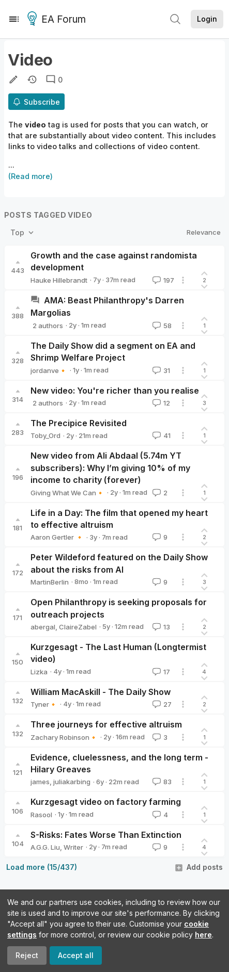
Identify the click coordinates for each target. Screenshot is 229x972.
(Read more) (30, 176)
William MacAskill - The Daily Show (100, 692)
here (203, 934)
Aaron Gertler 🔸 (57, 537)
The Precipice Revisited (78, 423)
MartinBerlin (49, 582)
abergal (42, 627)
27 (161, 704)
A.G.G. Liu (45, 847)
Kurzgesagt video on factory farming (105, 802)
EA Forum (58, 19)
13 (160, 626)
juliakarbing (71, 781)
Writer (73, 847)
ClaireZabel (78, 627)
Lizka (39, 672)
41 (160, 435)
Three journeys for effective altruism (106, 724)
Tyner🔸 (43, 704)
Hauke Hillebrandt (58, 280)
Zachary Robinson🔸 (64, 737)
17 (160, 671)
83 (161, 781)
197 (162, 280)
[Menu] (14, 19)
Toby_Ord (45, 435)
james (40, 781)
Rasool (41, 815)
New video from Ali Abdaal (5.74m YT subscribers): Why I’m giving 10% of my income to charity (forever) (110, 467)
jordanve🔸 (48, 370)
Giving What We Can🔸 (67, 493)
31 (160, 370)
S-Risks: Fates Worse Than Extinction (105, 835)
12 (160, 403)
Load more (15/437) (41, 867)
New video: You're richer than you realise (114, 390)
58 (161, 325)
